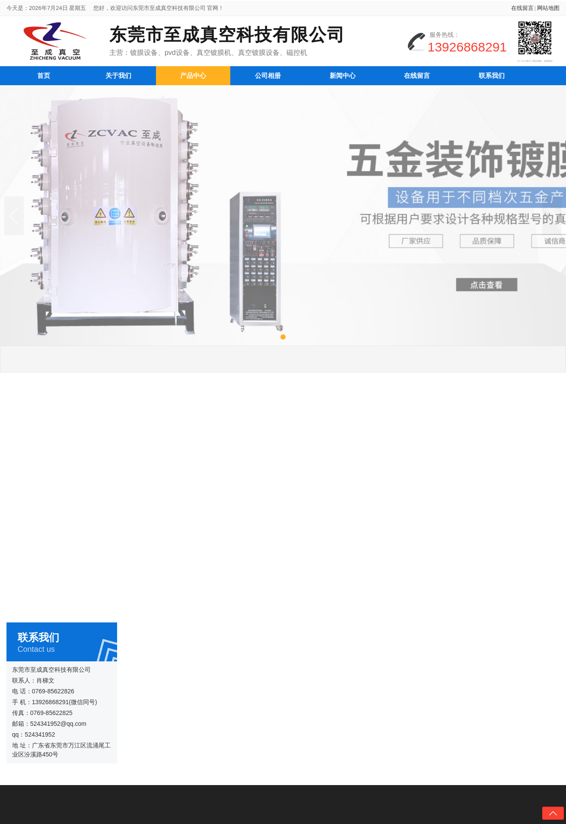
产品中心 (193, 73)
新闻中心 (343, 73)
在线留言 (522, 9)
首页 (43, 73)
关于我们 (118, 73)
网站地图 (548, 9)
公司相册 (268, 73)
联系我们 (492, 73)
